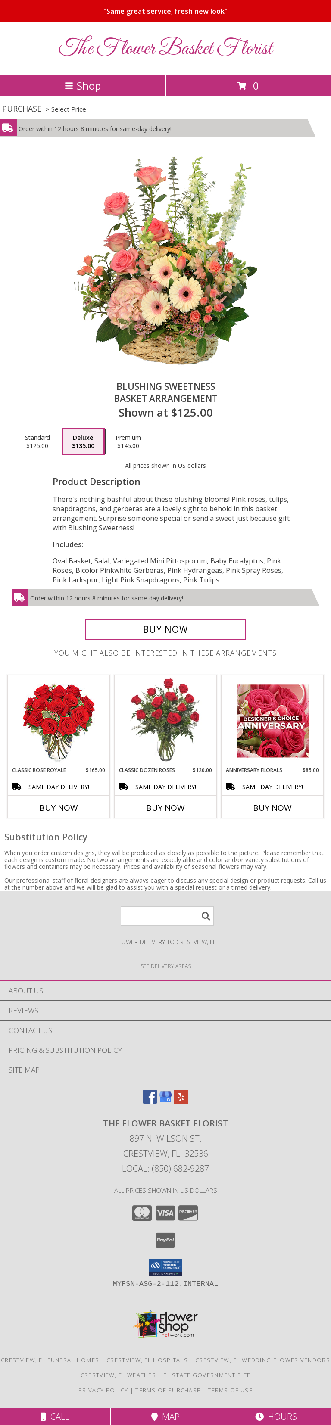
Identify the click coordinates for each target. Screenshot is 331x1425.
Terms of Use (230, 1390)
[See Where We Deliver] (165, 965)
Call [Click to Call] (55, 1416)
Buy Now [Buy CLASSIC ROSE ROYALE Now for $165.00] (58, 807)
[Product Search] (167, 916)
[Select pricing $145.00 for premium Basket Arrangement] (128, 441)
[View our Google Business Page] (165, 1101)
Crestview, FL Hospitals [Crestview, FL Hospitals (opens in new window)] (147, 1360)
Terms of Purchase (167, 1390)
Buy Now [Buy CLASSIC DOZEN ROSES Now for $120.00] (165, 807)
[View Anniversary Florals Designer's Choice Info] (273, 721)
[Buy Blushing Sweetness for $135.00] (165, 629)
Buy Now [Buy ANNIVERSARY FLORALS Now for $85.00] (272, 807)
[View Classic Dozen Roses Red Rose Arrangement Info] (166, 720)
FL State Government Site (206, 1375)
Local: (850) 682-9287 (165, 1168)
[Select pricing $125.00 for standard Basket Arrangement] (37, 441)
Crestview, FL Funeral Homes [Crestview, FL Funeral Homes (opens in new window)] (50, 1360)
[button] (165, 1267)
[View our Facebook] (150, 1101)
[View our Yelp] (181, 1101)
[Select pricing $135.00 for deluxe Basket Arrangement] (83, 441)
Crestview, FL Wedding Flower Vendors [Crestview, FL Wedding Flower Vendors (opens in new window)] (262, 1360)
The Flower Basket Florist (165, 48)
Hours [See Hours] (276, 1416)
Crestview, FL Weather (118, 1375)
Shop (83, 85)
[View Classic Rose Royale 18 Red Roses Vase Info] (59, 721)
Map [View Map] (165, 1416)
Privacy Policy (103, 1390)
